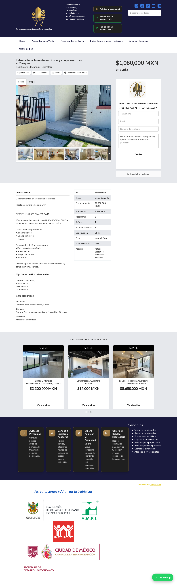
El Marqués (34, 66)
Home (22, 41)
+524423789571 (129, 107)
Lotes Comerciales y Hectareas (106, 41)
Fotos (21, 81)
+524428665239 (148, 107)
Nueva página (26, 48)
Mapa (32, 81)
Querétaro (47, 66)
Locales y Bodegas (138, 41)
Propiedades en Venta (43, 41)
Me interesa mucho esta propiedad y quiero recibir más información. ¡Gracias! (138, 141)
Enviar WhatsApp (138, 163)
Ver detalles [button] (43, 405)
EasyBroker (155, 484)
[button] (17, 377)
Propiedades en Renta (72, 41)
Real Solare (22, 66)
